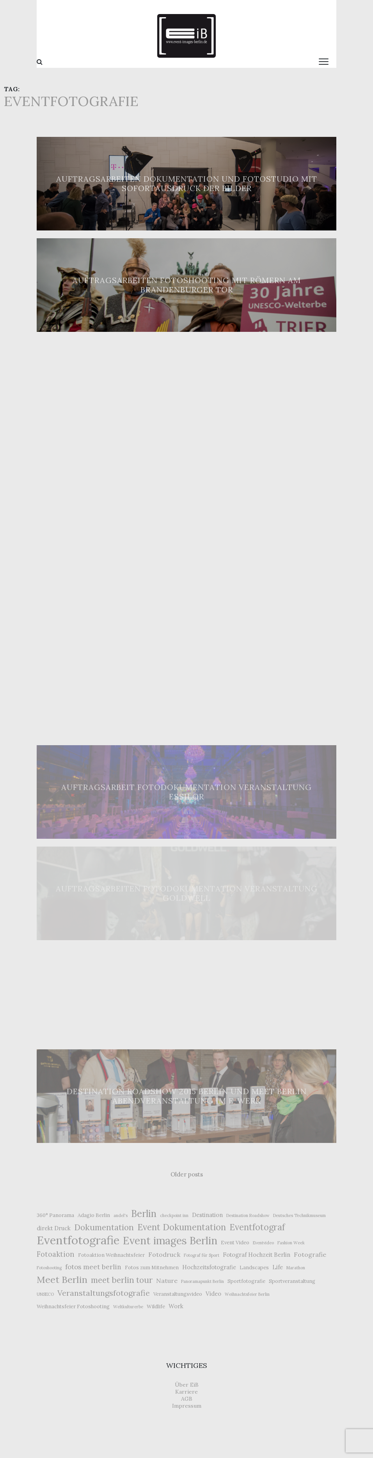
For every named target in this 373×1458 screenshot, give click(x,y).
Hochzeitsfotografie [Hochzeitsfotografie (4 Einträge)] (209, 1267)
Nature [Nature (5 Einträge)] (167, 1280)
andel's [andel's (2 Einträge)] (121, 1215)
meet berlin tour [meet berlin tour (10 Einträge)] (122, 1280)
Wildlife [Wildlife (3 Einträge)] (156, 1306)
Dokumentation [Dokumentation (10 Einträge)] (104, 1227)
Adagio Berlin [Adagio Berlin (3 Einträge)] (94, 1215)
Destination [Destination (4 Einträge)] (207, 1215)
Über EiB (187, 1384)
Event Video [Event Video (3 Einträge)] (235, 1242)
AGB (186, 1398)
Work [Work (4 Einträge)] (176, 1306)
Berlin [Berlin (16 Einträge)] (143, 1214)
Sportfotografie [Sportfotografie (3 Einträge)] (246, 1281)
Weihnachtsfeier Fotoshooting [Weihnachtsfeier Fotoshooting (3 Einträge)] (73, 1306)
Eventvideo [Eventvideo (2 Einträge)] (263, 1242)
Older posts (187, 1174)
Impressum (186, 1405)
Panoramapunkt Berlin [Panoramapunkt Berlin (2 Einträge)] (202, 1281)
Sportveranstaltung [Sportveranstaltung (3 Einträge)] (292, 1281)
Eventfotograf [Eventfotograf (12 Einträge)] (257, 1227)
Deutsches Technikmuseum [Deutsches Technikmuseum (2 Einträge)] (299, 1215)
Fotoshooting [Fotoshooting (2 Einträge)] (49, 1267)
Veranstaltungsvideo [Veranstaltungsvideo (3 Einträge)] (177, 1294)
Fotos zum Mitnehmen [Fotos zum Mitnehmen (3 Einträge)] (152, 1267)
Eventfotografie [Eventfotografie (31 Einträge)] (78, 1240)
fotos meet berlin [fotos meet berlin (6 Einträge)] (93, 1267)
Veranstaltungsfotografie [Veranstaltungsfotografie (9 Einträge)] (103, 1293)
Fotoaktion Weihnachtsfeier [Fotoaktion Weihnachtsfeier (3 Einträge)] (111, 1255)
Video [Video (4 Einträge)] (213, 1293)
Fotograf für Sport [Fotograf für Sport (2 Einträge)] (201, 1255)
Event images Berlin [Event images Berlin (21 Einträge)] (170, 1241)
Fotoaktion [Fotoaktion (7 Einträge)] (56, 1254)
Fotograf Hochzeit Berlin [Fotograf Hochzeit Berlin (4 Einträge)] (256, 1254)
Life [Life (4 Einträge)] (277, 1267)
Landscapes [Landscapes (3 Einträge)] (254, 1267)
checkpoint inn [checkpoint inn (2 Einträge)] (174, 1215)
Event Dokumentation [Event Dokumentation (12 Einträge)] (181, 1227)
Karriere (186, 1391)
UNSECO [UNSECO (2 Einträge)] (45, 1294)
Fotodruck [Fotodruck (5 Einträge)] (164, 1254)
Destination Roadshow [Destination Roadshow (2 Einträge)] (248, 1215)
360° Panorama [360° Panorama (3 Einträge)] (55, 1215)
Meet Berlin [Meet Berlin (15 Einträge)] (62, 1279)
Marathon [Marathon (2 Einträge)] (295, 1267)
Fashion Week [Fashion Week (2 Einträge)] (291, 1242)
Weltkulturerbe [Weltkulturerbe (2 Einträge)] (128, 1306)
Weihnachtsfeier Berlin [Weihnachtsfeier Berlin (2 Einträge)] (247, 1294)
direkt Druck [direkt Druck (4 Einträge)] (54, 1228)
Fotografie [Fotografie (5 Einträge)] (310, 1254)
